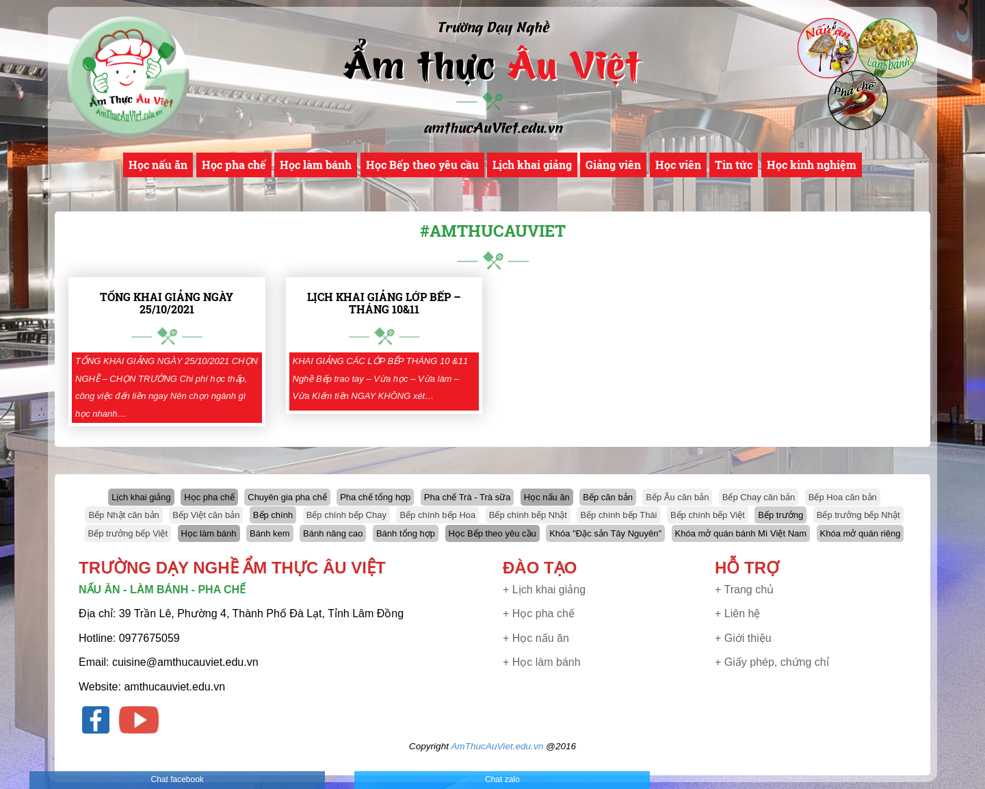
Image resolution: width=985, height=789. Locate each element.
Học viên (678, 164)
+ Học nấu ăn (536, 638)
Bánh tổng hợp (405, 533)
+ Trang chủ (744, 589)
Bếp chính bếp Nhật (528, 515)
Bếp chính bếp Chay (346, 515)
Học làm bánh (316, 164)
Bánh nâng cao (333, 533)
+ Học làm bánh (542, 662)
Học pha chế (234, 164)
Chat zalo (502, 779)
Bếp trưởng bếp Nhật (858, 515)
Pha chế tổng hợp (375, 497)
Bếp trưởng (780, 515)
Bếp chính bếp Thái (618, 515)
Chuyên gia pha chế (287, 497)
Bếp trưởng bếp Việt (128, 533)
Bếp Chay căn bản (759, 497)
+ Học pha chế (539, 613)
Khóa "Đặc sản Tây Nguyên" (605, 533)
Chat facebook (176, 779)
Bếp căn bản (608, 497)
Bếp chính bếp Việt (707, 515)
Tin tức (733, 164)
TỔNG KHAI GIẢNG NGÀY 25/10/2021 (166, 302)
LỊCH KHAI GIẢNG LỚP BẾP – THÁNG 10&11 (384, 302)
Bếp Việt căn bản (205, 515)
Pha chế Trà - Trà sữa (467, 497)
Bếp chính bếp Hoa (437, 515)
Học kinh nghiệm (811, 164)
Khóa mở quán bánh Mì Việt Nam (741, 533)
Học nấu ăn (158, 164)
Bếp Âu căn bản (677, 497)
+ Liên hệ (737, 613)
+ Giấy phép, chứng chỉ (772, 662)
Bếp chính (273, 515)
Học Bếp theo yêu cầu (422, 164)
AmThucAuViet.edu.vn (497, 746)
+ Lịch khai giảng (544, 589)
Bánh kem (270, 533)
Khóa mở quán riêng (860, 533)
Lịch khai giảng (532, 164)
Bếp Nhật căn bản (123, 515)
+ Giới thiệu (743, 638)
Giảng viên (613, 164)
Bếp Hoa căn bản (843, 497)
